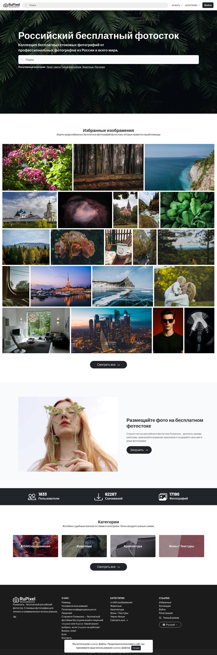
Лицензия (67, 613)
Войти (162, 609)
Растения (100, 66)
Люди (50, 66)
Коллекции (165, 605)
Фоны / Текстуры (119, 613)
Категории (191, 5)
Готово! (136, 648)
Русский (169, 624)
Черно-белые (117, 616)
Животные (88, 66)
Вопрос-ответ (69, 630)
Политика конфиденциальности (79, 609)
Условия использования (75, 605)
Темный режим (169, 617)
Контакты (67, 637)
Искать (176, 5)
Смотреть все (106, 364)
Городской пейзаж (71, 66)
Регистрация (166, 613)
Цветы (57, 66)
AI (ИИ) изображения (121, 602)
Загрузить (137, 449)
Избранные (165, 602)
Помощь (66, 602)
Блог (64, 634)
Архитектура (117, 609)
